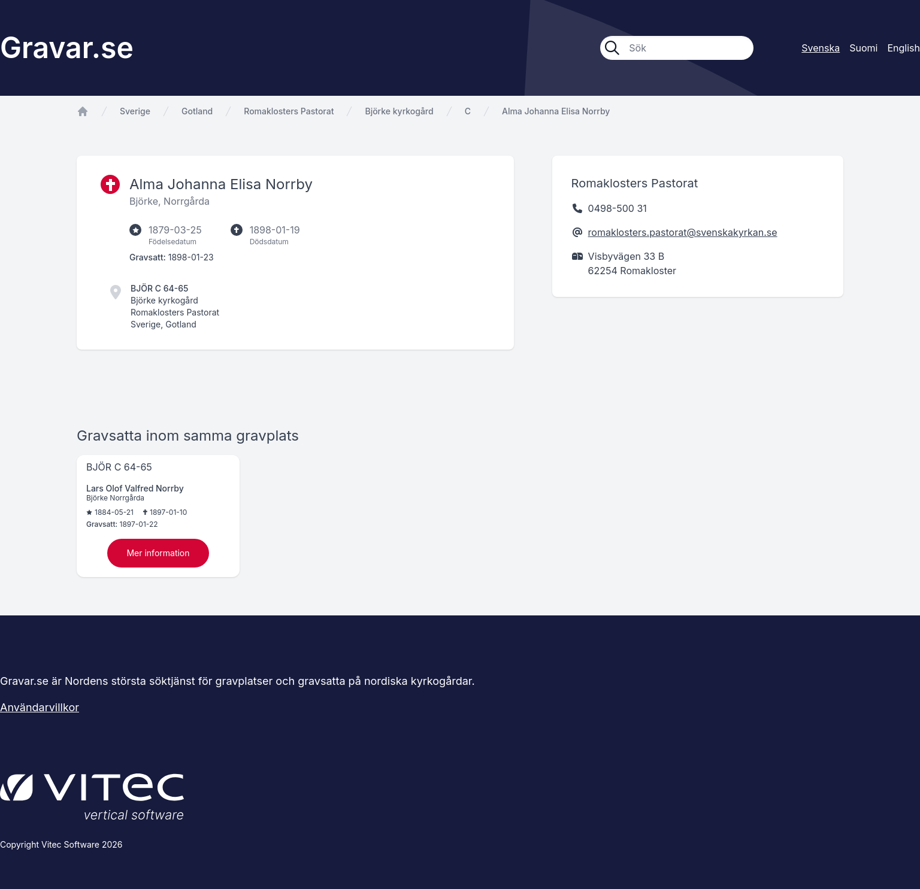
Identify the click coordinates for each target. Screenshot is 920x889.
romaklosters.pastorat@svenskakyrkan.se (682, 232)
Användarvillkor (39, 707)
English (903, 48)
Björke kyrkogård (399, 111)
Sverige (135, 111)
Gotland (197, 111)
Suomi (863, 48)
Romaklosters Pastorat (289, 111)
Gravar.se (67, 47)
